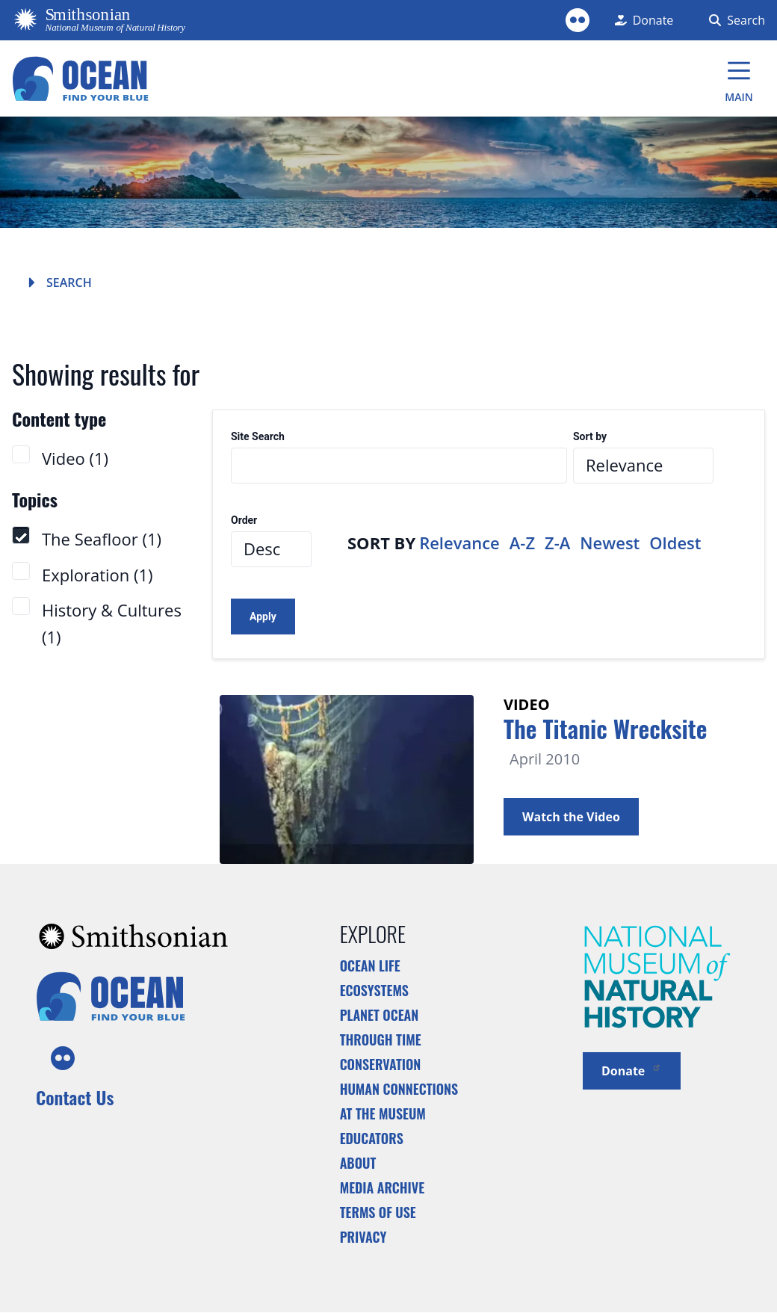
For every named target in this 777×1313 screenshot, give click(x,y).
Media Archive (382, 1187)
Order (244, 520)
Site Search (258, 436)
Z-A (557, 542)
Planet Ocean (379, 1015)
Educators (371, 1138)
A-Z (522, 542)
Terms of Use (378, 1212)
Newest (610, 542)
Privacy (363, 1236)
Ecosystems (374, 990)
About (358, 1163)
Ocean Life (370, 965)
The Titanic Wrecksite (605, 728)
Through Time (380, 1039)
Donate (631, 1069)
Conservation (380, 1064)
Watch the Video (571, 817)
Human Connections (399, 1089)
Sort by (590, 436)
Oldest (675, 542)
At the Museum (383, 1113)
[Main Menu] (739, 78)
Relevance (459, 542)
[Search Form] (734, 20)
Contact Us (75, 1097)
